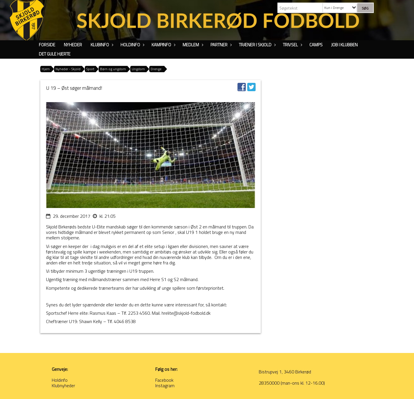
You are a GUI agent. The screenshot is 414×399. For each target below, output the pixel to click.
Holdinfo (131, 44)
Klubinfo (101, 44)
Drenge (156, 69)
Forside (47, 44)
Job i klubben (344, 44)
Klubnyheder (63, 385)
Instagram (165, 385)
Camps (316, 44)
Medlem (192, 44)
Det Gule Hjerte (54, 54)
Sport (90, 69)
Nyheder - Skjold (67, 69)
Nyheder (73, 44)
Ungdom (138, 69)
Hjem (46, 69)
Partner (220, 44)
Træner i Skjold (256, 44)
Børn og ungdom (113, 69)
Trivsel (292, 44)
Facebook (164, 380)
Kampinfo (163, 44)
